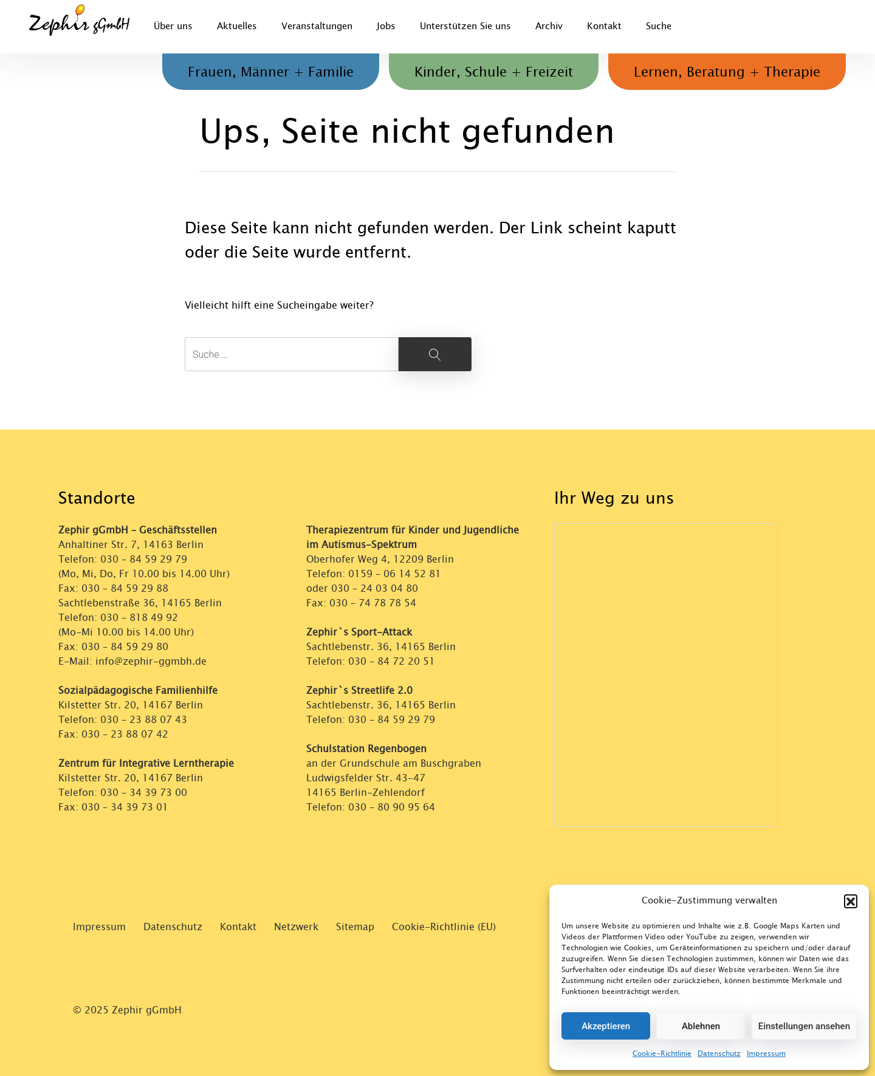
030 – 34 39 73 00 (143, 792)
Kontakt (604, 26)
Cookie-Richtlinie (662, 1053)
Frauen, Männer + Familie (271, 72)
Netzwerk (296, 926)
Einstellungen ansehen (804, 1026)
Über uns (173, 26)
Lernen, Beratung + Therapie (727, 72)
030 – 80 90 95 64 (391, 807)
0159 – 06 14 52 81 (394, 573)
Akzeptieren (606, 1026)
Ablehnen (701, 1026)
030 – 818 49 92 (139, 617)
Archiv (549, 26)
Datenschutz (719, 1053)
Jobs (386, 26)
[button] (851, 901)
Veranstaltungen (316, 26)
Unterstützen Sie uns (465, 26)
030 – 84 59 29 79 (143, 559)
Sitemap (355, 926)
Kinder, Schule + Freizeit (493, 72)
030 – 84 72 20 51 (391, 661)
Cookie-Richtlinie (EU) (444, 926)
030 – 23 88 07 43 (143, 719)
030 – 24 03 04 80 (376, 588)
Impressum (766, 1053)
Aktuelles (237, 26)
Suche (658, 26)
